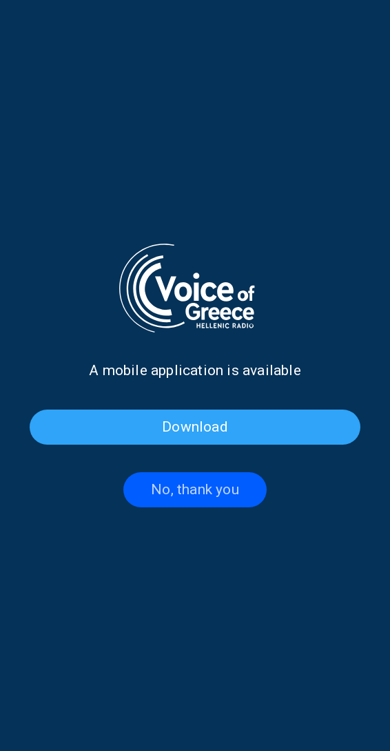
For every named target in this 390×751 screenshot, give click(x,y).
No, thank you (195, 489)
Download (195, 427)
